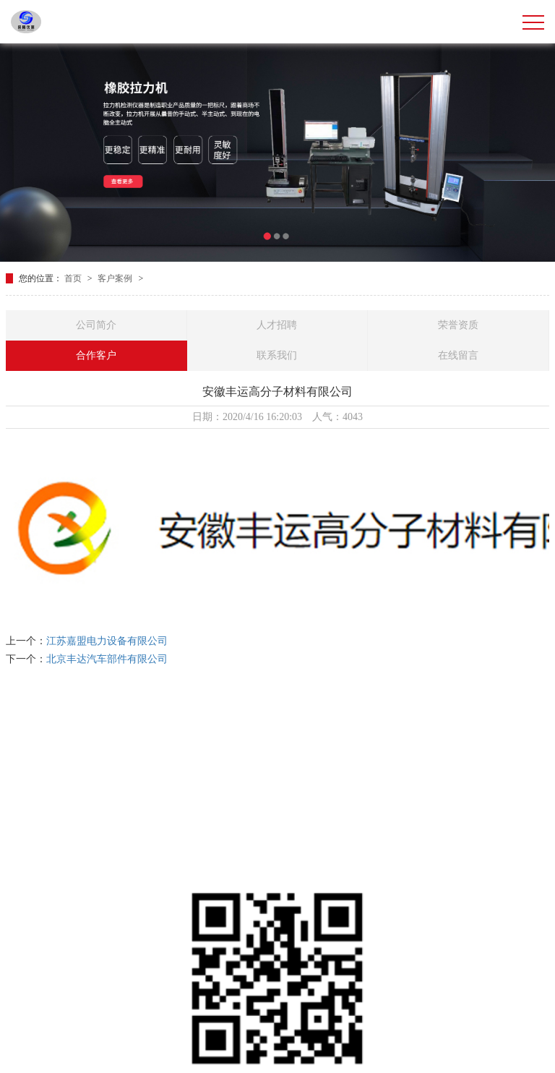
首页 (74, 278)
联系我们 (277, 355)
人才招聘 (277, 325)
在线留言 (458, 355)
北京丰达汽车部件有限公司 (107, 659)
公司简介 (96, 325)
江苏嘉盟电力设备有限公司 (107, 641)
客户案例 (116, 278)
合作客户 (96, 355)
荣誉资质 (458, 325)
